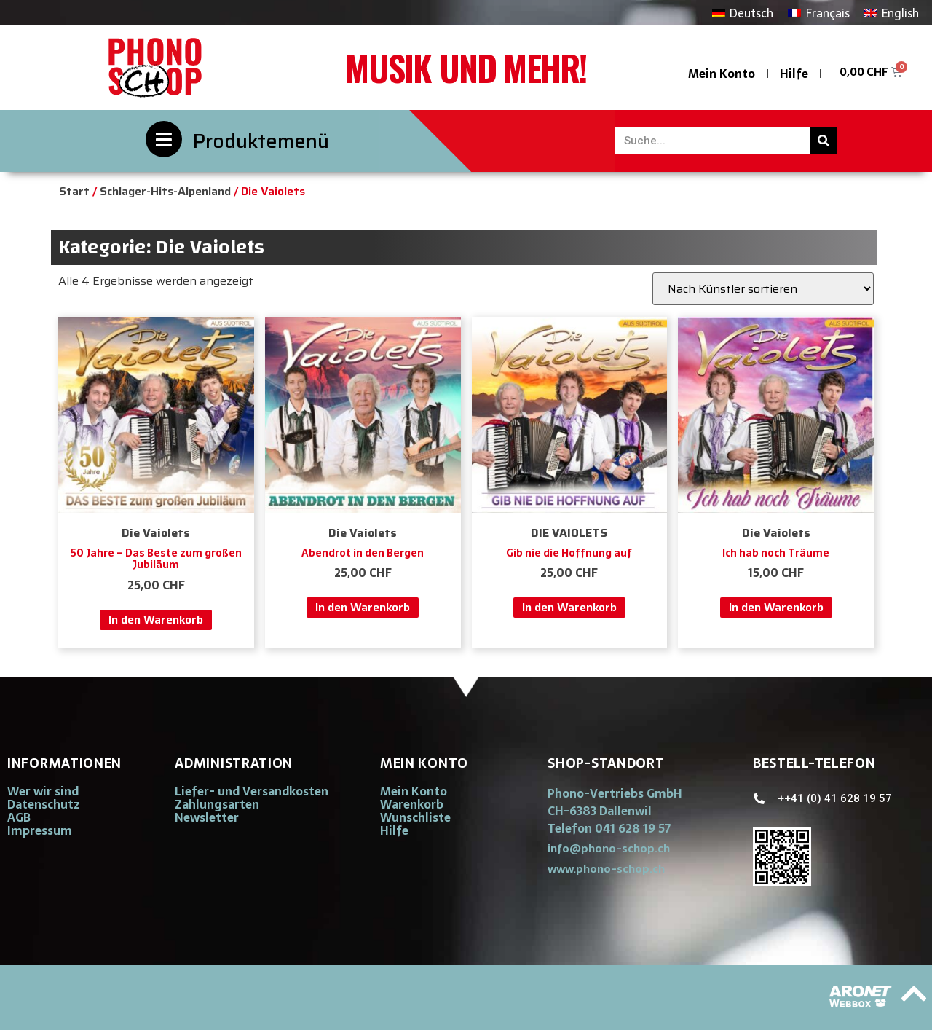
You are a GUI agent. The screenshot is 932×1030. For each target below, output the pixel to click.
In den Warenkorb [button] (155, 619)
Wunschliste (415, 817)
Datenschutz (43, 804)
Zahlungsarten (217, 804)
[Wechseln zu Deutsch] (743, 12)
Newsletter (207, 817)
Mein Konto (721, 73)
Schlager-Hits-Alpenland (165, 191)
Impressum (39, 830)
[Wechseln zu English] (891, 12)
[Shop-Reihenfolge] (763, 288)
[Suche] (823, 140)
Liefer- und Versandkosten (251, 791)
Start (74, 191)
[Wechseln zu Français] (818, 12)
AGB (19, 817)
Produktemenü (261, 141)
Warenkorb (411, 804)
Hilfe (794, 73)
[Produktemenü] (164, 139)
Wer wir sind (43, 791)
